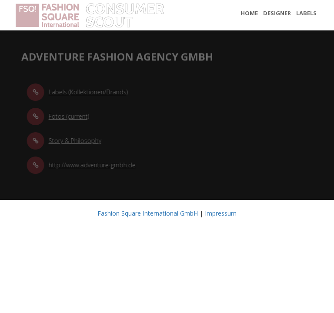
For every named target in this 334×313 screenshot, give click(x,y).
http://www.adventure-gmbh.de (93, 165)
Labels (306, 13)
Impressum (221, 213)
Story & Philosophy (76, 141)
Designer (277, 13)
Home (249, 13)
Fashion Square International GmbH (147, 213)
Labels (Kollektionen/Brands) (89, 92)
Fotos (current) (70, 116)
